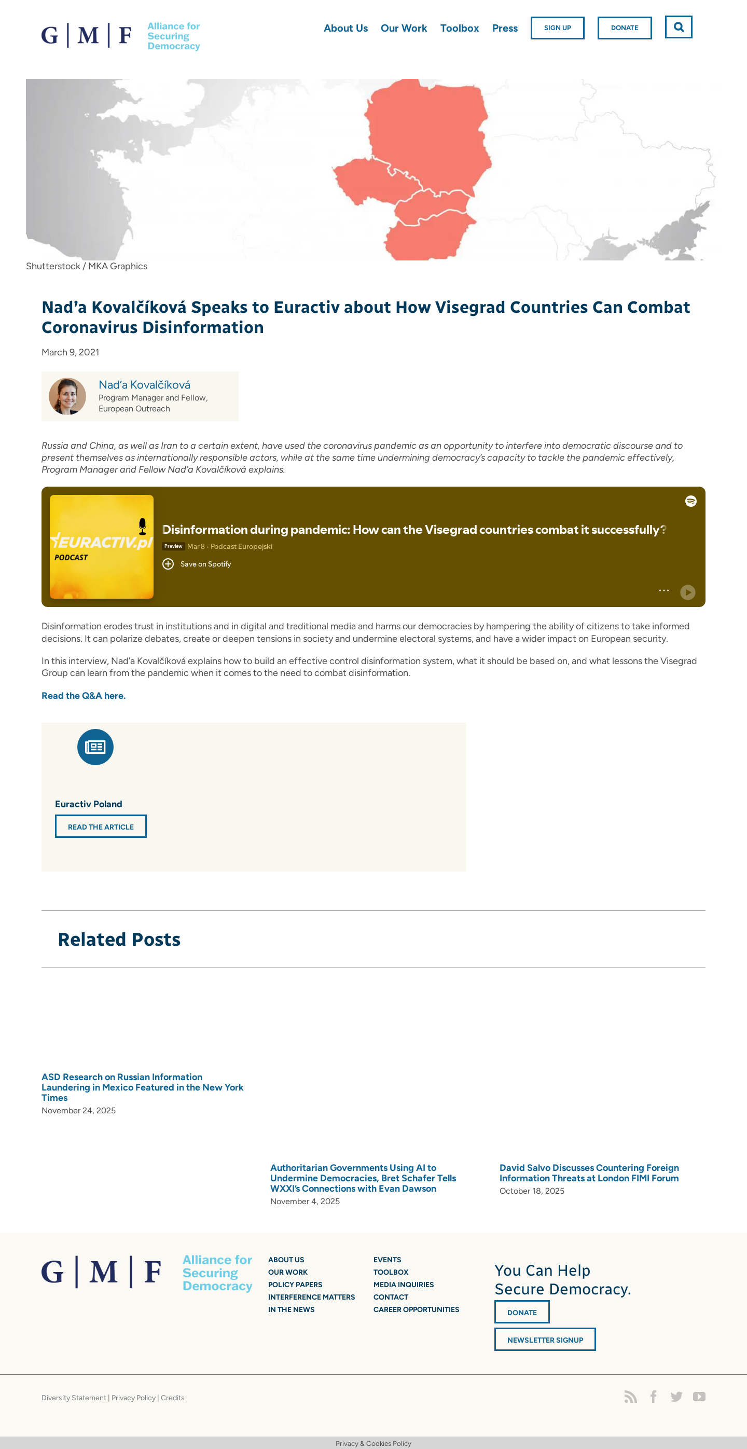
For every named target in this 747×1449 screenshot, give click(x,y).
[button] (679, 27)
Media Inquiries (404, 1284)
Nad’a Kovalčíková (144, 385)
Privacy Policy (134, 1397)
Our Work (288, 1272)
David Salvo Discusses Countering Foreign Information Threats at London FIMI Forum (589, 1173)
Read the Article (101, 827)
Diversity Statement (74, 1397)
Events (388, 1259)
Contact (391, 1297)
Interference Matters (311, 1297)
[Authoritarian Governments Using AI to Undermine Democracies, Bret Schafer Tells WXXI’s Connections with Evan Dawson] (415, 1071)
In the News (291, 1309)
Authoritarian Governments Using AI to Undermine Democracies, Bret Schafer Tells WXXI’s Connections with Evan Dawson (363, 1178)
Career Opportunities (417, 1309)
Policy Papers (295, 1284)
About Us (286, 1259)
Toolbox (391, 1272)
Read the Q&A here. (85, 695)
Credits (173, 1397)
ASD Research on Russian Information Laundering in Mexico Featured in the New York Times (143, 1087)
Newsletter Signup (545, 1340)
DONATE (522, 1312)
